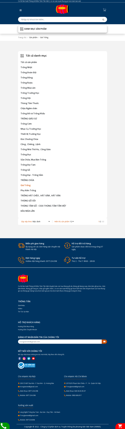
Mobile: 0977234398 (27, 420)
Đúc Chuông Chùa (29, 139)
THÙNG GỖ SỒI (28, 200)
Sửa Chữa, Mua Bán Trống (33, 159)
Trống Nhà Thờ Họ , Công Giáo (36, 149)
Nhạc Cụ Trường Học (31, 128)
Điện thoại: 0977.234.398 (29, 391)
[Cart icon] (105, 9)
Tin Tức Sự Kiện (23, 312)
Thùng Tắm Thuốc (30, 103)
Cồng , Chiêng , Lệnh (30, 144)
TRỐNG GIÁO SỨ (29, 118)
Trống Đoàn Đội (28, 72)
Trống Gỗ (25, 169)
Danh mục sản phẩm (33, 29)
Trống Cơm (26, 123)
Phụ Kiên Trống (28, 190)
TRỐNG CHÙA (27, 180)
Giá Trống (25, 185)
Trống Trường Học (30, 93)
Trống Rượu (26, 82)
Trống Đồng (27, 77)
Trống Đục (26, 154)
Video (20, 308)
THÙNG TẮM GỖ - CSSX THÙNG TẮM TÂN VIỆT (43, 205)
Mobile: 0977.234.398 (28, 395)
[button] (20, 10)
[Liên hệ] (3, 425)
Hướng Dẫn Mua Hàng (26, 326)
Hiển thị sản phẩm (61, 221)
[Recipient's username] (60, 342)
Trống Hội (26, 98)
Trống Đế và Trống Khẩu (33, 113)
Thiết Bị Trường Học (31, 134)
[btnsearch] (103, 19)
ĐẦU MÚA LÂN (28, 210)
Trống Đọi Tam (28, 164)
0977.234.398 (51, 261)
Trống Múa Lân (28, 87)
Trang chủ (22, 37)
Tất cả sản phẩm (29, 62)
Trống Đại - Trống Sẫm (32, 175)
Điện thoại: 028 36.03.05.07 (76, 391)
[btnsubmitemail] (104, 342)
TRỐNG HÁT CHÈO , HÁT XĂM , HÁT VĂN (40, 195)
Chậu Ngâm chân (29, 108)
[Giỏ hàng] (120, 426)
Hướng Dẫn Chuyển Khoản (27, 329)
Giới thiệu (21, 305)
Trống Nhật (26, 67)
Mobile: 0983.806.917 (74, 395)
